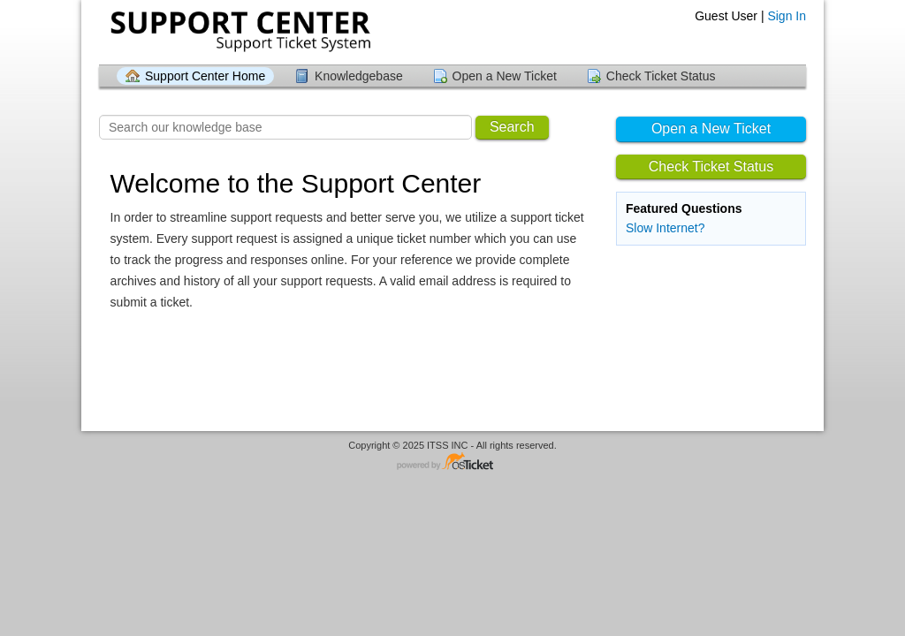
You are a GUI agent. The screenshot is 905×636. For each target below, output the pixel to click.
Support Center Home (205, 76)
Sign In (786, 16)
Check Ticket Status (661, 76)
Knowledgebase (359, 76)
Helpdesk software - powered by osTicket (452, 462)
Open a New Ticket (504, 76)
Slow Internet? (665, 228)
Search (512, 126)
